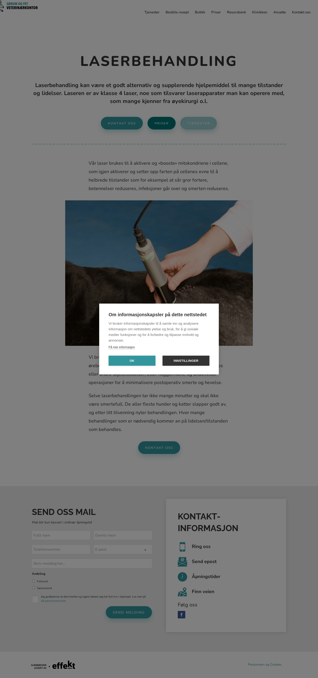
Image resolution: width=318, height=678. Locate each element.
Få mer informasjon (122, 347)
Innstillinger (186, 360)
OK (132, 360)
